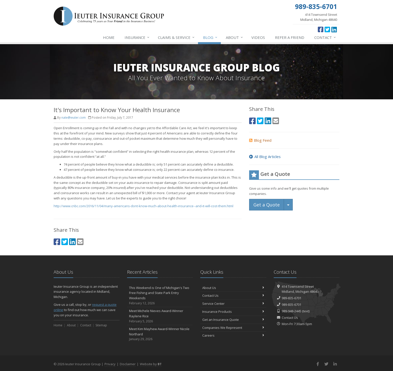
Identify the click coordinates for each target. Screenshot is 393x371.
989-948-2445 (291, 311)
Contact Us (233, 295)
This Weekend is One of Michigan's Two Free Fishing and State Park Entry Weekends (160, 295)
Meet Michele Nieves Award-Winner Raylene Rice (160, 316)
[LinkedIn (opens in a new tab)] (334, 29)
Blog (210, 37)
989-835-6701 (291, 298)
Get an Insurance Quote (233, 319)
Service (176, 37)
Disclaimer (128, 364)
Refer (289, 37)
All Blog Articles (265, 156)
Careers (233, 335)
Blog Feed (260, 140)
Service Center (233, 303)
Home (109, 37)
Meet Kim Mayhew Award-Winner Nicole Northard (160, 334)
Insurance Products (233, 311)
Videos (258, 37)
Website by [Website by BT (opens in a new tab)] (151, 364)
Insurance (137, 37)
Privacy (110, 364)
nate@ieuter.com (73, 117)
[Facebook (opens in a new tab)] (320, 29)
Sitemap (101, 325)
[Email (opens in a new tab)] (80, 242)
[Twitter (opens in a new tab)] (327, 29)
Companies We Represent (233, 327)
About (234, 37)
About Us (233, 287)
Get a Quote (266, 205)
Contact (325, 37)
